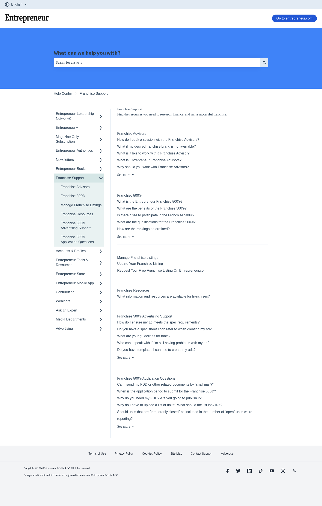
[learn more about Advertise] (227, 453)
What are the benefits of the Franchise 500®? (151, 208)
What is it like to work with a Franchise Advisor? (153, 153)
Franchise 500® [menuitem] (73, 196)
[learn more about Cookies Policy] (152, 453)
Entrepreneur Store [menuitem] (70, 274)
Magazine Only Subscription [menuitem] (67, 139)
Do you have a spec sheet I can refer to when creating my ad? (164, 329)
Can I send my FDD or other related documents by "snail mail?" (165, 384)
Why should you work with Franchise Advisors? (153, 167)
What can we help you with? (87, 53)
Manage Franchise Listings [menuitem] (81, 205)
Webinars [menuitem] (63, 301)
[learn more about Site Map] (176, 453)
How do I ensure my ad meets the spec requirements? (158, 322)
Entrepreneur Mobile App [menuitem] (75, 283)
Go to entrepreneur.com (294, 18)
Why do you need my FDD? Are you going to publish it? (159, 398)
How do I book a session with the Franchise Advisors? (158, 139)
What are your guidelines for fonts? (143, 336)
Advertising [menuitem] (64, 328)
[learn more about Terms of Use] (97, 453)
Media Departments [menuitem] (71, 319)
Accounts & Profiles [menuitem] (71, 251)
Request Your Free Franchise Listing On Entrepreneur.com (161, 270)
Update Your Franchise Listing (140, 263)
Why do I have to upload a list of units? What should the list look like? (169, 405)
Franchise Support (94, 93)
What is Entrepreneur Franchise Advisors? (149, 160)
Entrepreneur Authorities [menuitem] (74, 150)
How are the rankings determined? (143, 229)
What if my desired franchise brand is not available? (156, 146)
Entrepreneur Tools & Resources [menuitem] (72, 262)
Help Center (63, 93)
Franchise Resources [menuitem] (77, 214)
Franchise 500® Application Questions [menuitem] (77, 239)
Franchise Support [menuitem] (70, 178)
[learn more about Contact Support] (201, 453)
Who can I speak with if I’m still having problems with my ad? (163, 343)
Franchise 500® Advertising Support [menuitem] (76, 225)
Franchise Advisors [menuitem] (75, 187)
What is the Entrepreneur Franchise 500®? (149, 201)
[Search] (264, 62)
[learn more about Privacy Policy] (124, 453)
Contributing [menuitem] (65, 292)
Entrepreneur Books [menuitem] (71, 169)
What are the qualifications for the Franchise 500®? (156, 222)
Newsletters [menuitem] (65, 160)
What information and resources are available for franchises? (163, 296)
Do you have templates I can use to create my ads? (156, 350)
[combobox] (157, 62)
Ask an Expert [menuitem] (66, 310)
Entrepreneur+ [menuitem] (67, 127)
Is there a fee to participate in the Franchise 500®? (155, 215)
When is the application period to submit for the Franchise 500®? (166, 391)
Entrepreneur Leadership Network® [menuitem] (75, 116)
